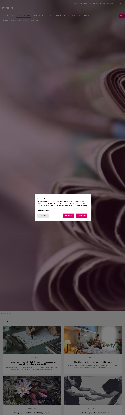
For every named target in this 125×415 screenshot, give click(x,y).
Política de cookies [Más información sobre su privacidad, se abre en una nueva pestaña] (43, 210)
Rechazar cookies (82, 215)
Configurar (43, 215)
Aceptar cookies (68, 215)
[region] (63, 207)
